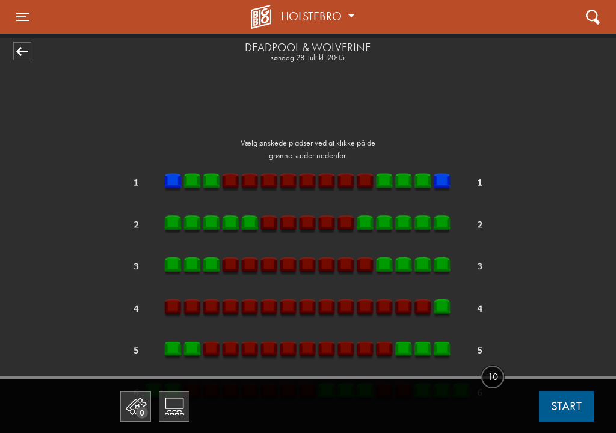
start (566, 406)
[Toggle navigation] (23, 16)
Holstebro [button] (313, 16)
